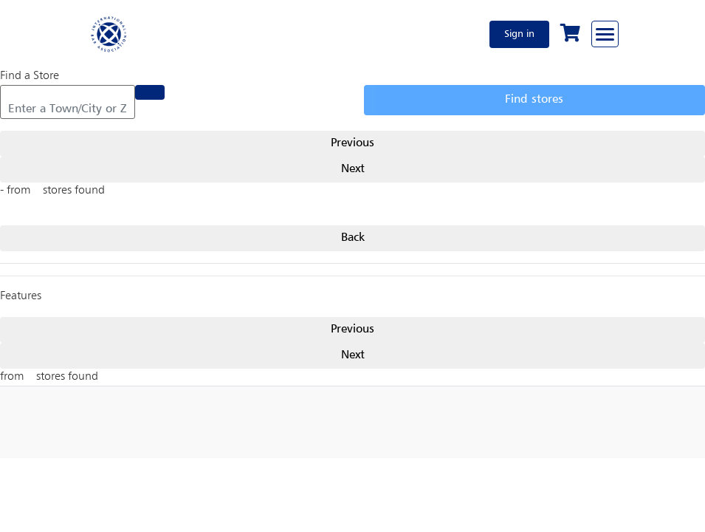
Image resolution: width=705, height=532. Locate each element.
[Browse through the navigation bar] (605, 34)
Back (353, 238)
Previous (352, 143)
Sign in (519, 34)
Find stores (534, 100)
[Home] (109, 34)
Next (353, 169)
